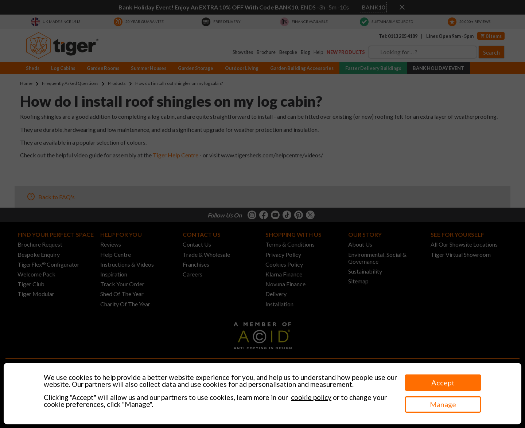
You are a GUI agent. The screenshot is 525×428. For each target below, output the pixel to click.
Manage (443, 404)
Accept (443, 382)
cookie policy (311, 397)
